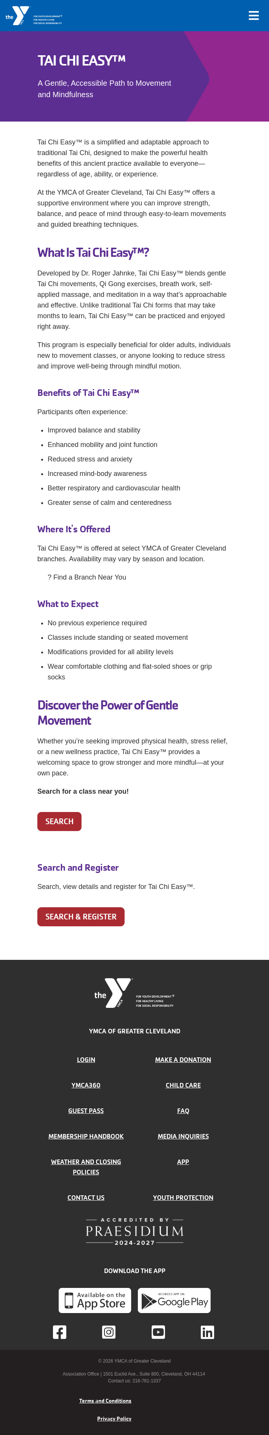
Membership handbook (86, 1136)
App (183, 1162)
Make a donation (183, 1059)
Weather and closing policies (86, 1167)
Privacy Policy (114, 1418)
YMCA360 (86, 1085)
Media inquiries (183, 1136)
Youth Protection (183, 1197)
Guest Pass (86, 1111)
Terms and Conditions (105, 1400)
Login (86, 1059)
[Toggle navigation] (253, 15)
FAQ (183, 1111)
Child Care (183, 1085)
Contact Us (85, 1197)
